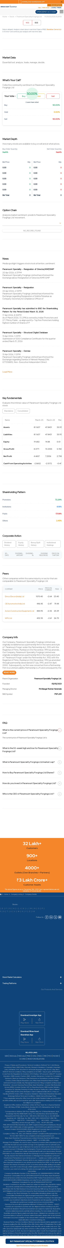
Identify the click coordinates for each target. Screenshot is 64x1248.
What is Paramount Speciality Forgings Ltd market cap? (28, 762)
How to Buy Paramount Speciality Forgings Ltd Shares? (28, 772)
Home (4, 17)
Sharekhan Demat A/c (54, 29)
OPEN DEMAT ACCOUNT (46, 12)
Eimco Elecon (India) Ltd (14, 596)
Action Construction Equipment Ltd (19, 611)
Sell (53, 96)
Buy (24, 96)
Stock (12, 17)
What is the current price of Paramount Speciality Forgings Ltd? (30, 731)
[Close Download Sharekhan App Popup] (61, 1)
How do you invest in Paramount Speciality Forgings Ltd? (29, 783)
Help (39, 7)
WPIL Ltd (8, 618)
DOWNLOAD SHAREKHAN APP (33, 2)
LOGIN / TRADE (56, 7)
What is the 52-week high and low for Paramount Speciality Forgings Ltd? (30, 750)
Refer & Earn (46, 7)
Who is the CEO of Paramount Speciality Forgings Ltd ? (28, 793)
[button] (62, 11)
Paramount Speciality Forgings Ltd (29, 17)
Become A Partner (56, 5)
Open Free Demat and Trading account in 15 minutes (32, 1246)
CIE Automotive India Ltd (15, 604)
